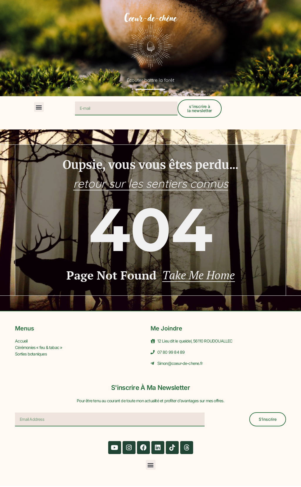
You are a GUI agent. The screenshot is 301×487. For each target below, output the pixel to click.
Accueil (21, 342)
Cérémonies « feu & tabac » (38, 348)
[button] (39, 107)
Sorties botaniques (31, 354)
